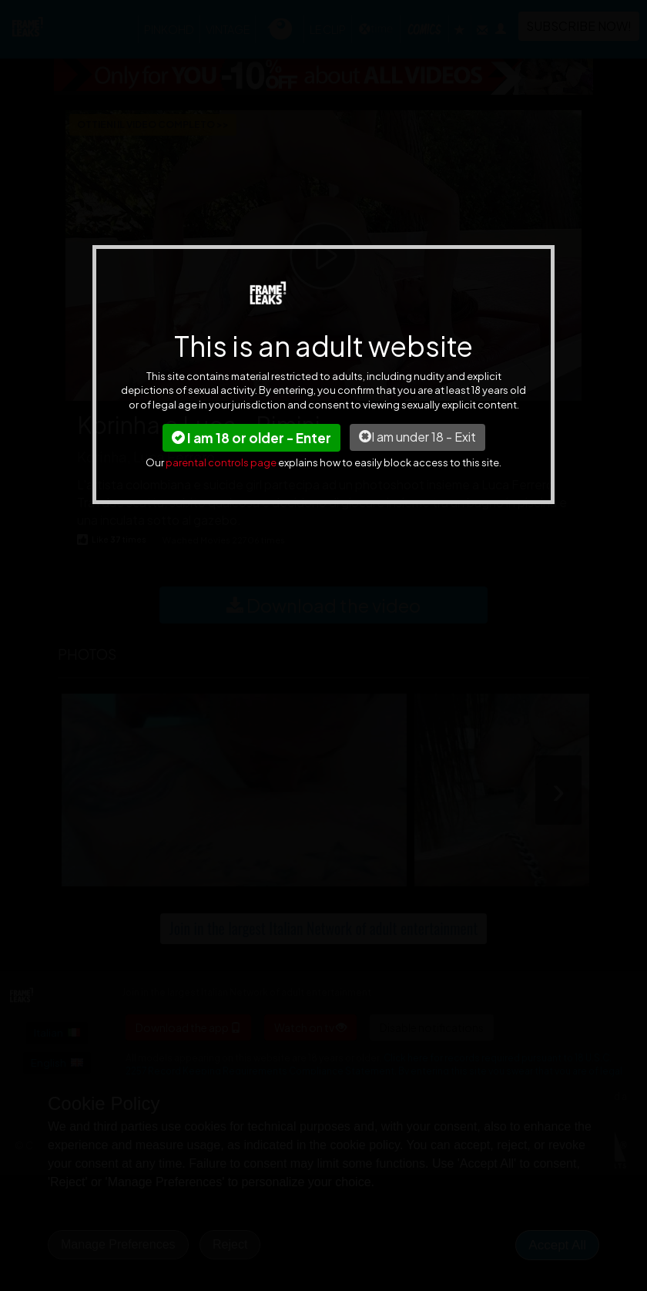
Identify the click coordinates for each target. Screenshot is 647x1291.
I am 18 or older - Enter (251, 437)
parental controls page (221, 462)
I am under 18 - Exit (417, 437)
